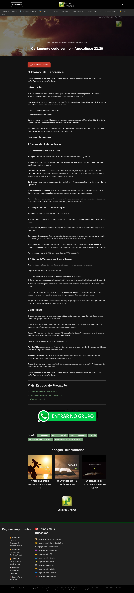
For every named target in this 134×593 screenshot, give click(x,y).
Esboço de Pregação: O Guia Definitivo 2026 (16, 561)
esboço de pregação (59, 435)
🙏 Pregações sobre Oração (45, 558)
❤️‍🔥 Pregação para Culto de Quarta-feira (49, 543)
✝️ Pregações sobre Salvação (46, 550)
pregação (92, 435)
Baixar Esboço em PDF (39, 65)
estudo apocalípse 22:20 (77, 435)
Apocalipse (55, 42)
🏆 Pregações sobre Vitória (45, 569)
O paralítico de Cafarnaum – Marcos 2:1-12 (94, 484)
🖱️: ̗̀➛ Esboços (16, 4)
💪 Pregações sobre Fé (43, 554)
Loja (3, 14)
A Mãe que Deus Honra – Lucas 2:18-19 (39, 484)
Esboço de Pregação (9, 11)
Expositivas (66, 11)
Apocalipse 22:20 (43, 435)
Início (48, 42)
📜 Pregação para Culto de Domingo (48, 539)
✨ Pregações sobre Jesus (44, 561)
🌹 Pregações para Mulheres (45, 576)
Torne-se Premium (110, 11)
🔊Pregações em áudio (28, 11)
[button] (48, 11)
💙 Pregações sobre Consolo (45, 573)
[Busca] (122, 5)
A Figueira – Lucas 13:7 (38, 399)
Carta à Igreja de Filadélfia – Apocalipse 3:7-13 (46, 395)
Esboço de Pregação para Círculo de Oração (16, 552)
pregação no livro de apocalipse (40, 439)
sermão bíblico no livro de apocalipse (68, 439)
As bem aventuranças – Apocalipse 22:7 (44, 392)
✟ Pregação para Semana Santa (46, 547)
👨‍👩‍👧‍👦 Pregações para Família (44, 565)
